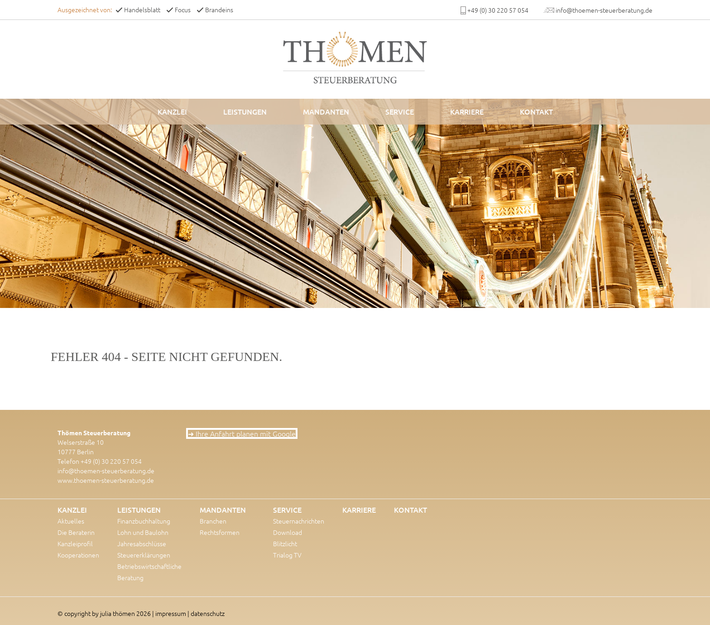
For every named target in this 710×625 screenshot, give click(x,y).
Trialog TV (287, 554)
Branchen (213, 520)
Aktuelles (71, 520)
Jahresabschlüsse (141, 543)
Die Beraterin (76, 532)
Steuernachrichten (298, 520)
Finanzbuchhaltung (143, 520)
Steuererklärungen (143, 554)
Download (287, 532)
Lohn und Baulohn (142, 532)
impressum (170, 613)
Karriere (467, 111)
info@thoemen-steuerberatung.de (106, 470)
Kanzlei (172, 111)
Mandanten (326, 111)
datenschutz (208, 613)
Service (399, 111)
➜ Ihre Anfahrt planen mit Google (242, 433)
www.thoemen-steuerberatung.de (106, 480)
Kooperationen (78, 554)
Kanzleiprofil (75, 543)
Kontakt (536, 111)
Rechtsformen (220, 532)
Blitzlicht (285, 543)
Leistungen (245, 111)
